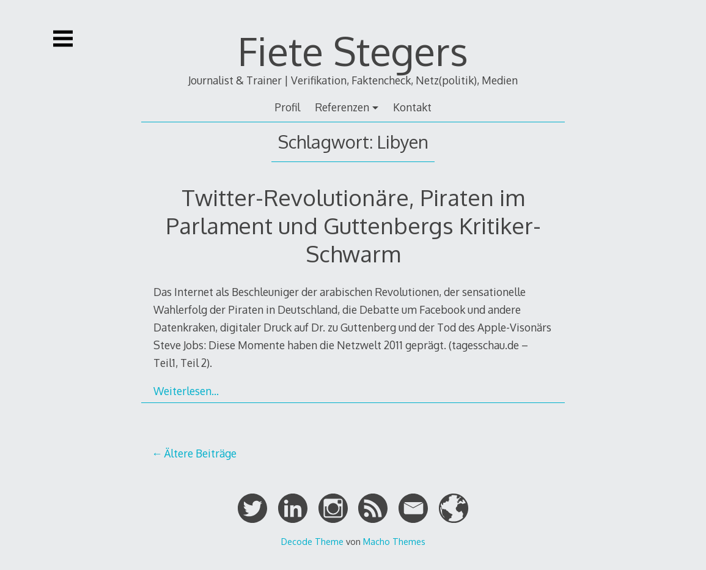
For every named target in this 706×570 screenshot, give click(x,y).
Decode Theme (312, 541)
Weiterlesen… (186, 391)
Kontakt (412, 107)
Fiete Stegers (353, 50)
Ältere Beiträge (200, 453)
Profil (287, 107)
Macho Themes (394, 541)
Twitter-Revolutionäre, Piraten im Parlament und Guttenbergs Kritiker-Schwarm (353, 225)
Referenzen (342, 107)
